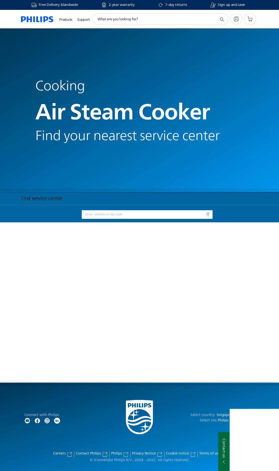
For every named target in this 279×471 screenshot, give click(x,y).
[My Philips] (236, 19)
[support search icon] (222, 19)
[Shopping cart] (250, 19)
